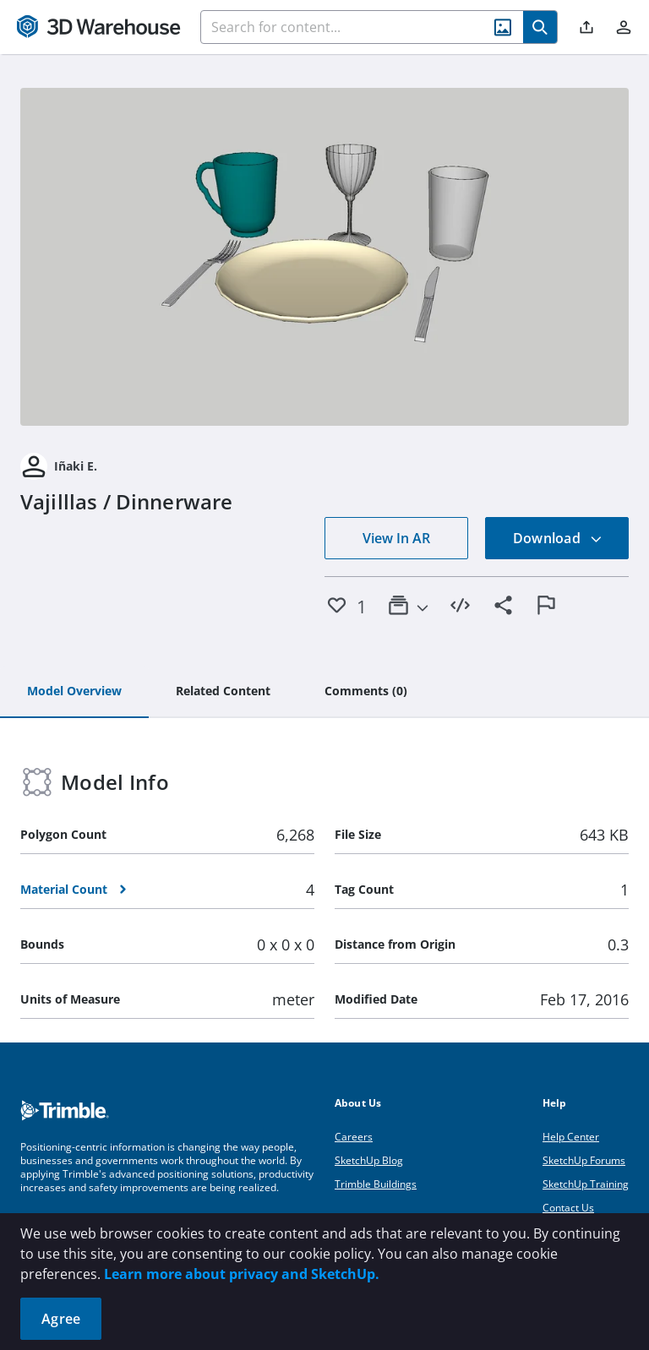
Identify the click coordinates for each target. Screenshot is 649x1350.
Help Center (571, 1137)
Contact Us (568, 1207)
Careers (354, 1137)
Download (558, 538)
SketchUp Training (586, 1184)
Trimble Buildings (376, 1184)
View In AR (396, 538)
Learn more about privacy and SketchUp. (241, 1274)
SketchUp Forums (584, 1160)
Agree (60, 1318)
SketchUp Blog (369, 1160)
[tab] (74, 692)
